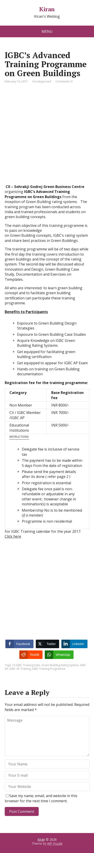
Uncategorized (41, 81)
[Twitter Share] (47, 644)
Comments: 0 (64, 81)
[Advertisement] (47, 137)
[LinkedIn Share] (74, 644)
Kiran (47, 9)
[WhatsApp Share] (59, 654)
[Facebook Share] (19, 644)
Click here (13, 536)
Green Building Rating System (59, 665)
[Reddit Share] (31, 654)
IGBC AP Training (20, 669)
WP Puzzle (55, 843)
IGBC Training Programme (48, 669)
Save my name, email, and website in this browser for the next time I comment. (41, 798)
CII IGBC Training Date (26, 665)
